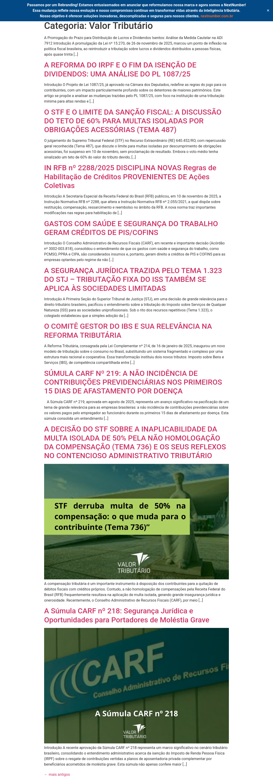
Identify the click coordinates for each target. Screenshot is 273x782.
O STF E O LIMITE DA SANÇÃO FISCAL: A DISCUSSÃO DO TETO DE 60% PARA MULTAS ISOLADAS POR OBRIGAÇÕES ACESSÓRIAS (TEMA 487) (132, 121)
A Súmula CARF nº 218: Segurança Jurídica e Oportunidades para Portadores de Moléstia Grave (126, 615)
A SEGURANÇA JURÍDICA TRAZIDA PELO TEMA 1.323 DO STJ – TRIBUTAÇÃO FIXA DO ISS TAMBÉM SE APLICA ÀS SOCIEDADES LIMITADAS (133, 279)
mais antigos (57, 774)
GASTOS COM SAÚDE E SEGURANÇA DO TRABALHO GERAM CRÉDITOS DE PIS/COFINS (131, 228)
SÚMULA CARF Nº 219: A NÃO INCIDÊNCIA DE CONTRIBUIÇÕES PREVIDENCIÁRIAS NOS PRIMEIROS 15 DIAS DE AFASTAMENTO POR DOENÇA (133, 382)
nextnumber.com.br (217, 16)
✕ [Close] (268, 10)
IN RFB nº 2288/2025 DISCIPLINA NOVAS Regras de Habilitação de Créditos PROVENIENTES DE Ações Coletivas (130, 176)
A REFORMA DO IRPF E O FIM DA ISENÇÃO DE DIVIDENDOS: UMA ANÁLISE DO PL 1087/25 (120, 69)
